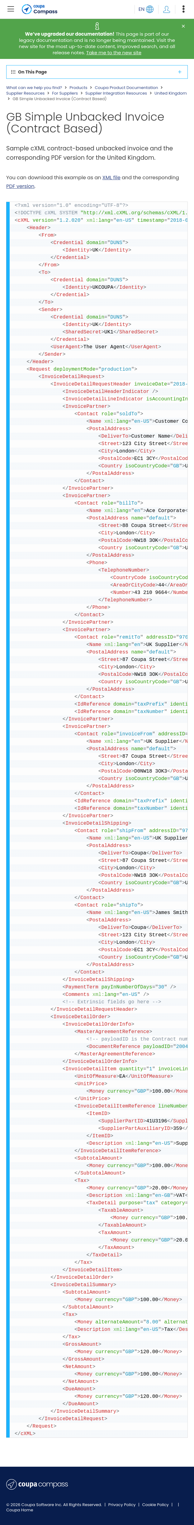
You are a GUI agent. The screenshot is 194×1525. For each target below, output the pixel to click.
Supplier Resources (25, 93)
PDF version (20, 186)
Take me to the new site (113, 52)
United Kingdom (170, 93)
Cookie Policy (156, 1505)
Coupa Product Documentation (126, 88)
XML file (111, 177)
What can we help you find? (34, 88)
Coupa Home (19, 1510)
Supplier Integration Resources (116, 93)
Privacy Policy (122, 1505)
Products (78, 88)
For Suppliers (65, 93)
